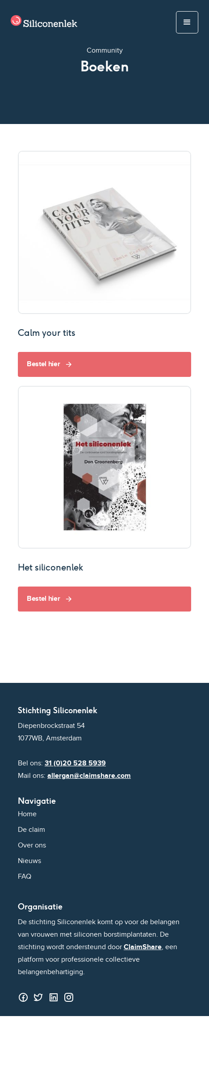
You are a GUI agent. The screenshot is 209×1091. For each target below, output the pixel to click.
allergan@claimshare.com (89, 776)
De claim (31, 830)
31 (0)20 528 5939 (75, 763)
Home (27, 814)
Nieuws (29, 861)
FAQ (24, 876)
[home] (42, 22)
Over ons (32, 845)
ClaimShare (143, 947)
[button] (187, 22)
